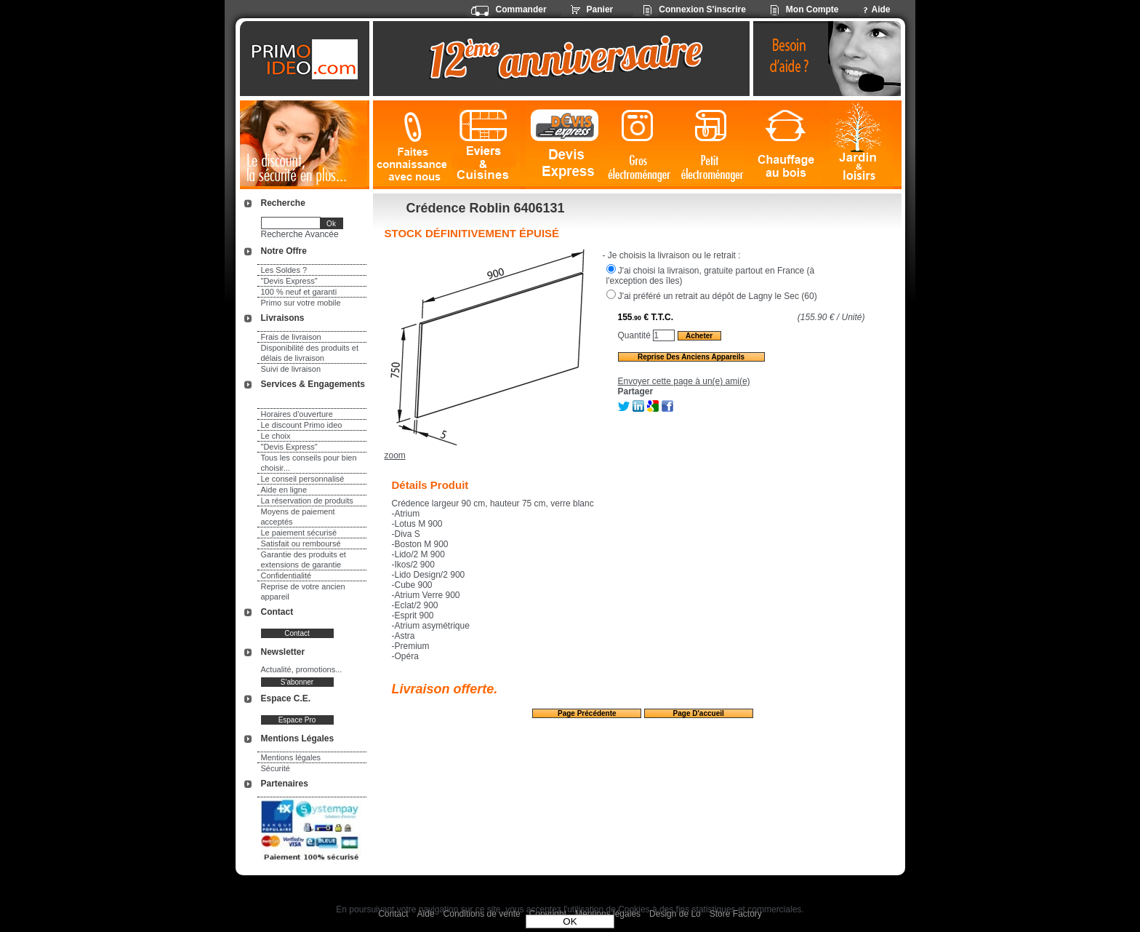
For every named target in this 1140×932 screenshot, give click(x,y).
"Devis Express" (289, 280)
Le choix (276, 435)
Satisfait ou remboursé (301, 543)
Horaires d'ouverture (297, 414)
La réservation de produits (307, 500)
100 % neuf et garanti (299, 291)
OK (570, 921)
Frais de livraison (291, 336)
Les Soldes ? (284, 270)
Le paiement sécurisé (299, 532)
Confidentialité (286, 575)
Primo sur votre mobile (301, 302)
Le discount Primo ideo (301, 425)
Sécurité (275, 768)
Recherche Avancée (300, 234)
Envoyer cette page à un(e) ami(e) (684, 381)
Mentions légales (291, 757)
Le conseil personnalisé (303, 478)
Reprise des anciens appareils (691, 357)
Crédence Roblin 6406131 (485, 208)
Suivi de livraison (291, 369)
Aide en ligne (284, 489)
